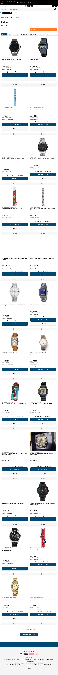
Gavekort (29, 2)
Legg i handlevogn (15, 74)
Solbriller (49, 34)
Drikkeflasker (24, 34)
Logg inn (54, 2)
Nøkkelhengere (33, 34)
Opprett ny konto (48, 2)
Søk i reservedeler (41, 2)
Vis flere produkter (29, 634)
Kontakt (29, 668)
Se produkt (15, 78)
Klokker (4, 34)
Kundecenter (22, 2)
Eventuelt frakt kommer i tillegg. (7, 69)
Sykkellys (16, 34)
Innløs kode (34, 2)
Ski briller (42, 34)
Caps (10, 34)
